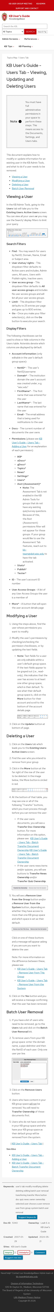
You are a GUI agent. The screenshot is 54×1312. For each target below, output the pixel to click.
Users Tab (24, 57)
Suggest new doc (13, 1257)
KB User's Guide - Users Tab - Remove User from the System (32, 984)
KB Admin (40, 4)
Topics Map (12, 57)
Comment (40, 1252)
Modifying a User (21, 180)
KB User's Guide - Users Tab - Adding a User (27, 442)
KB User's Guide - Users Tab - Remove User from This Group (32, 972)
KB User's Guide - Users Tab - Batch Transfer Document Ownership (28, 1166)
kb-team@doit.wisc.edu (27, 1276)
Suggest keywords (27, 1217)
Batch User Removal (23, 188)
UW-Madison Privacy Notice (27, 1297)
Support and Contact (27, 8)
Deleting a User (20, 184)
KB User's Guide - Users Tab (27, 1143)
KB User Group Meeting (20, 4)
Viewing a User (20, 176)
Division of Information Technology (27, 1283)
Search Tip (42, 32)
